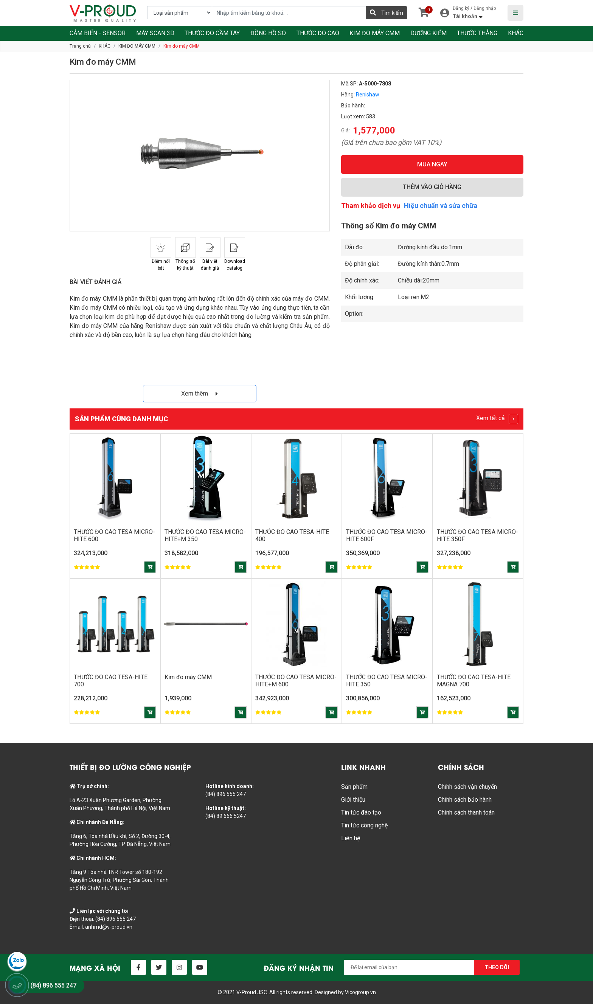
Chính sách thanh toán (466, 812)
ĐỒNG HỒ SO (268, 33)
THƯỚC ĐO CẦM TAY (212, 33)
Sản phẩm (354, 786)
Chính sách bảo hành (465, 799)
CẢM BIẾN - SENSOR (98, 33)
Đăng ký (461, 8)
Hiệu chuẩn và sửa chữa (440, 205)
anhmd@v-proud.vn (108, 927)
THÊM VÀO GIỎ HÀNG (432, 187)
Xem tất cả (497, 419)
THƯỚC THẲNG (477, 33)
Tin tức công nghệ (364, 825)
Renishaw (367, 95)
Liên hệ (350, 838)
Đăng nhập (484, 8)
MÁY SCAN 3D (155, 33)
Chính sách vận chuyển (467, 786)
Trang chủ (80, 46)
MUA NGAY (432, 164)
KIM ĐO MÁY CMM (374, 33)
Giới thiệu (353, 799)
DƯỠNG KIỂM (428, 33)
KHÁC (515, 33)
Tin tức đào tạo (361, 812)
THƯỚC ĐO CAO (317, 33)
